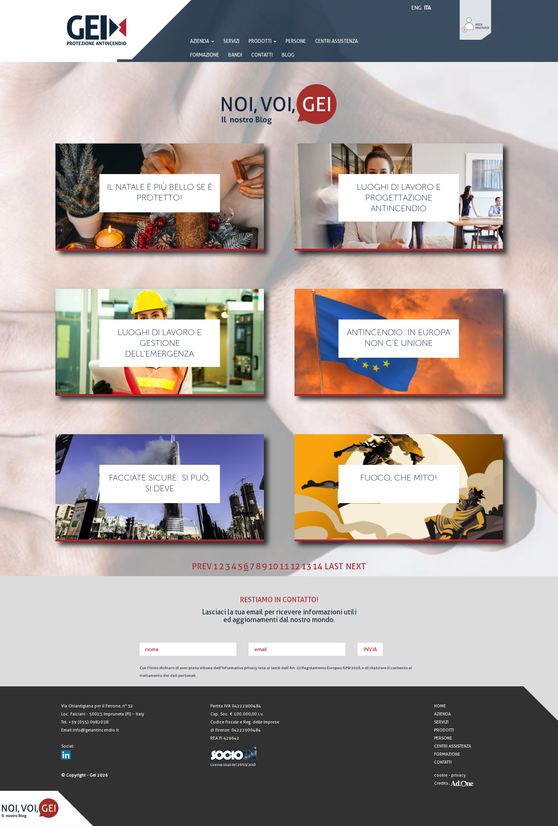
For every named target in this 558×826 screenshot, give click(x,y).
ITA (427, 8)
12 (295, 566)
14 (317, 566)
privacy (458, 775)
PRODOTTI (263, 41)
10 (273, 566)
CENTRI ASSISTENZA (336, 41)
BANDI (235, 55)
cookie (440, 775)
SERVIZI (231, 41)
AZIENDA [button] (202, 41)
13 (306, 566)
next (356, 566)
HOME (440, 706)
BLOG (288, 55)
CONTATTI (262, 55)
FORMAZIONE (204, 55)
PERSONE (296, 41)
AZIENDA (442, 714)
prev (202, 566)
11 (284, 566)
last (334, 566)
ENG (416, 8)
